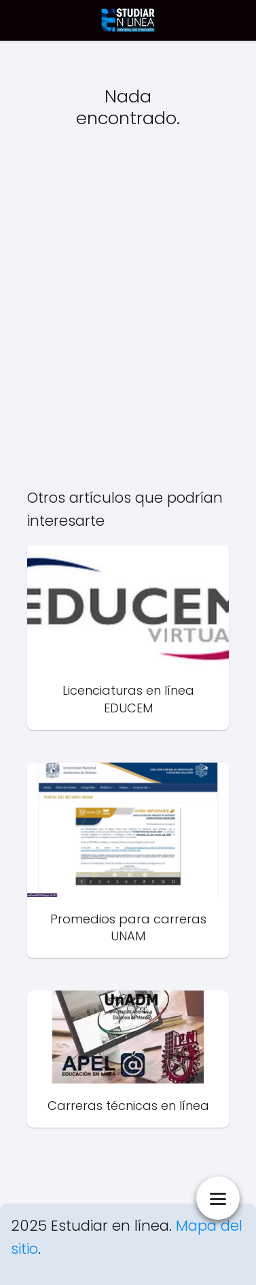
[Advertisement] (128, 320)
